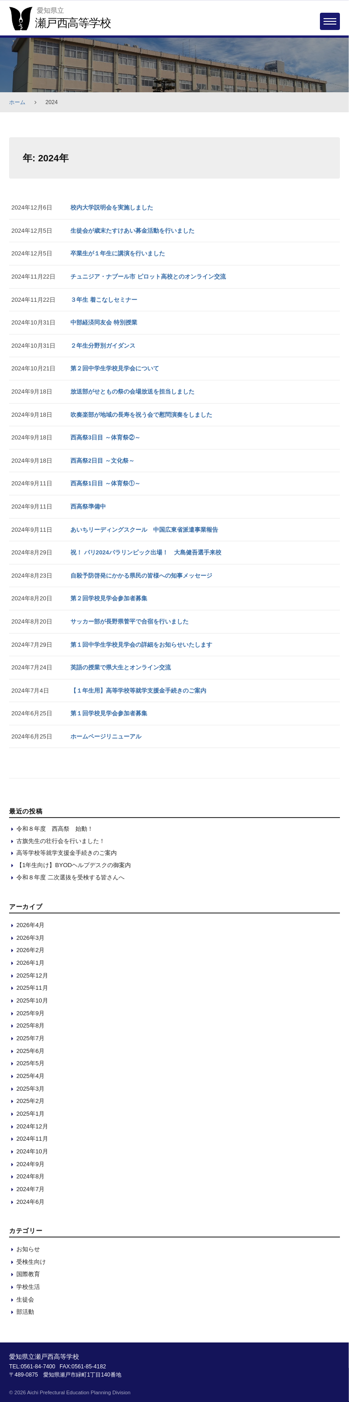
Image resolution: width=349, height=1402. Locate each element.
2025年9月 (30, 1013)
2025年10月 (32, 1000)
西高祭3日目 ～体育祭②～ (105, 437)
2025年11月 (32, 987)
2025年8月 (30, 1025)
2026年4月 (30, 925)
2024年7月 (30, 1189)
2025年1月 (30, 1113)
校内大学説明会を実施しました (111, 207)
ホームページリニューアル (105, 736)
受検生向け (31, 1261)
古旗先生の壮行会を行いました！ (60, 841)
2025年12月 (32, 975)
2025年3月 (30, 1088)
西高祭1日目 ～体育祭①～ (105, 483)
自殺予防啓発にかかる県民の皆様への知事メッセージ (141, 575)
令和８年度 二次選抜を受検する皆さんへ (70, 877)
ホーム (17, 102)
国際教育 (28, 1274)
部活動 (25, 1311)
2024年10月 (32, 1151)
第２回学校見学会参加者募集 (108, 598)
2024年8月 (30, 1176)
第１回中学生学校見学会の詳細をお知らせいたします (141, 644)
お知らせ (28, 1249)
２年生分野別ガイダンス (102, 345)
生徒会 (25, 1299)
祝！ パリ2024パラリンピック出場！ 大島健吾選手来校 (145, 552)
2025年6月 (30, 1051)
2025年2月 (30, 1101)
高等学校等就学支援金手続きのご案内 (66, 852)
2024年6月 (30, 1201)
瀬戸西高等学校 (72, 22)
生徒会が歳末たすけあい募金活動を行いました (132, 230)
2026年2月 (30, 950)
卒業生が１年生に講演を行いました (117, 253)
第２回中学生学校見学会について (114, 368)
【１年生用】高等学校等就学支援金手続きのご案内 (138, 690)
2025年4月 (30, 1076)
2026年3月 (30, 937)
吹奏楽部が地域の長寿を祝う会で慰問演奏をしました (141, 414)
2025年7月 (30, 1038)
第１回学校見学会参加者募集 (108, 713)
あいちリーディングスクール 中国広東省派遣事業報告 (144, 529)
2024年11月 (32, 1138)
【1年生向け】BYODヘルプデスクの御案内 (73, 865)
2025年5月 (30, 1063)
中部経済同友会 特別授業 (103, 322)
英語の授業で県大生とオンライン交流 (120, 667)
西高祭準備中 (88, 506)
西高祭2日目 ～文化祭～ (102, 460)
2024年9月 (30, 1164)
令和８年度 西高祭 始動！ (54, 828)
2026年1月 (30, 962)
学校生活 (28, 1286)
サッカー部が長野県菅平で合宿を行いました (129, 621)
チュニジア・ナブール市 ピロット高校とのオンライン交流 (148, 276)
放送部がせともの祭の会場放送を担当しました (132, 391)
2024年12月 (32, 1126)
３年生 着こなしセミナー (103, 299)
